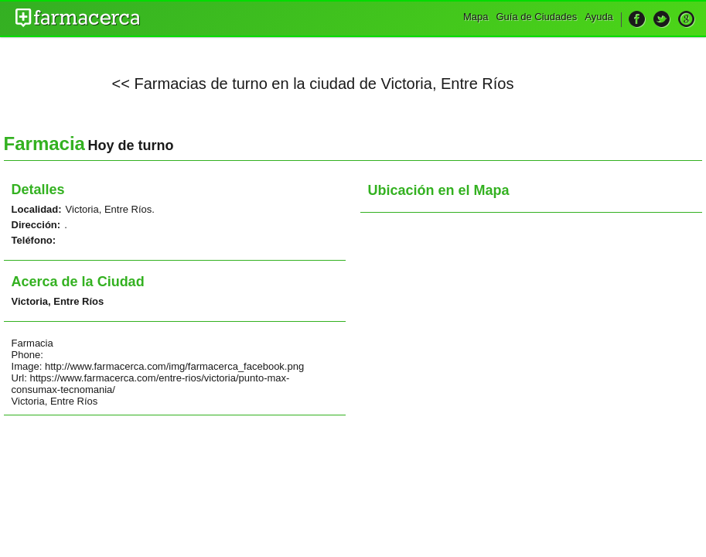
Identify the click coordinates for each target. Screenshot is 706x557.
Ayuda (599, 16)
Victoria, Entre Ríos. (110, 209)
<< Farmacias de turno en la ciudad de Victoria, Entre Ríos (313, 83)
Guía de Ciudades (536, 16)
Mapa (476, 16)
